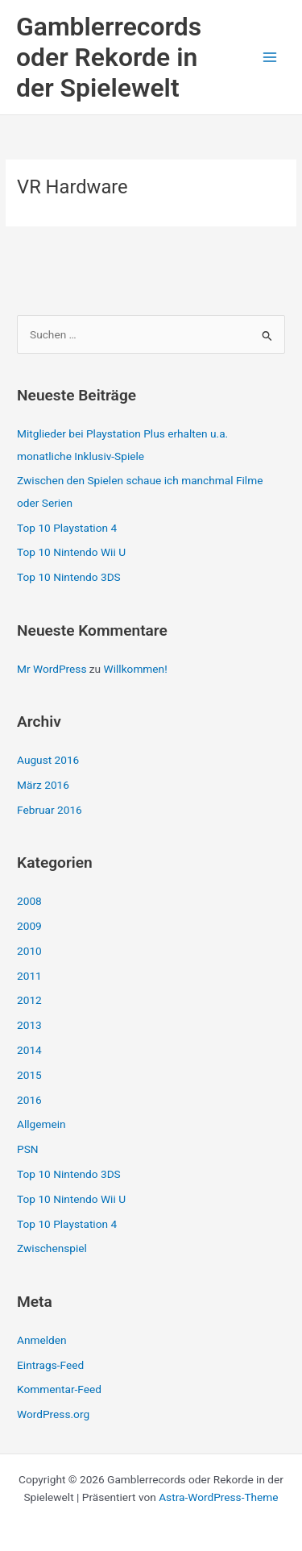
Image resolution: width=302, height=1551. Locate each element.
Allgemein (41, 1124)
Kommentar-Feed (59, 1389)
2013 (29, 1024)
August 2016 (48, 759)
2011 (29, 975)
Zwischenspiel (52, 1248)
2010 (29, 950)
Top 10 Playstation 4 (67, 527)
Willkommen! (136, 668)
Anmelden (42, 1339)
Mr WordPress (51, 668)
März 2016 (43, 784)
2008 (29, 900)
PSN (28, 1149)
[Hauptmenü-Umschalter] (270, 57)
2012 (29, 999)
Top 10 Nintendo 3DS (69, 576)
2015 (29, 1074)
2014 (29, 1049)
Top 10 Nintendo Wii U (71, 551)
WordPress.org (53, 1414)
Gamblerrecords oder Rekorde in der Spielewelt (108, 57)
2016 (29, 1099)
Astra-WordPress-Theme (218, 1497)
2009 (29, 925)
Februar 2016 (49, 809)
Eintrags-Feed (50, 1364)
